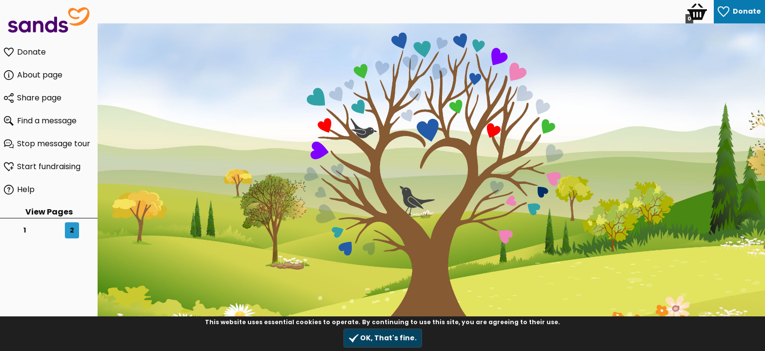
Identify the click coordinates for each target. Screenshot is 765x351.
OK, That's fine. (383, 338)
